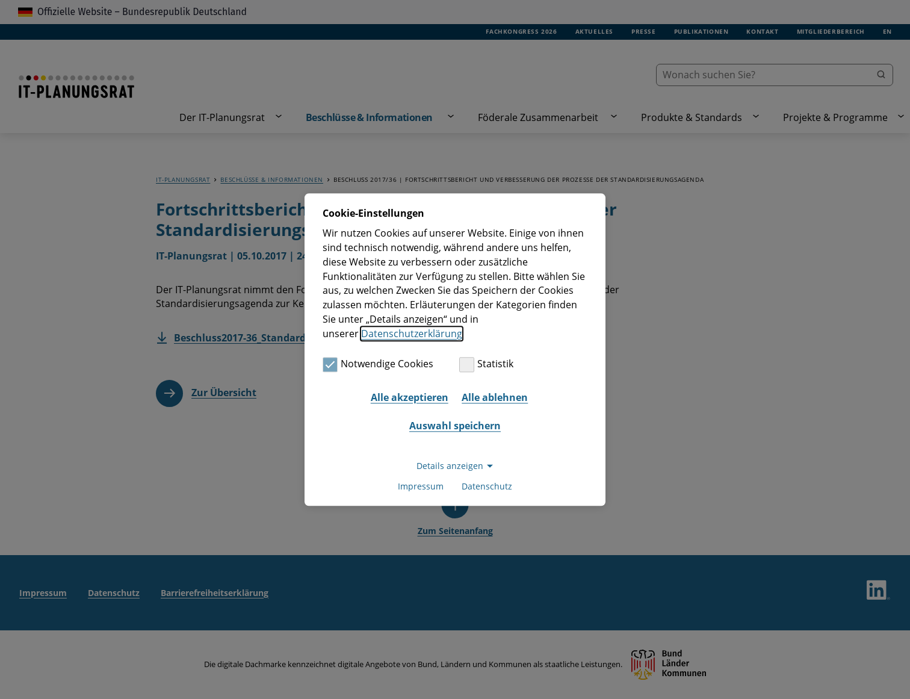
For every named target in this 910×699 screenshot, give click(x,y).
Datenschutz (487, 486)
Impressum (421, 486)
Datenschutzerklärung (411, 333)
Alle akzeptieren (409, 397)
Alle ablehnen (495, 397)
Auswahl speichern (455, 426)
